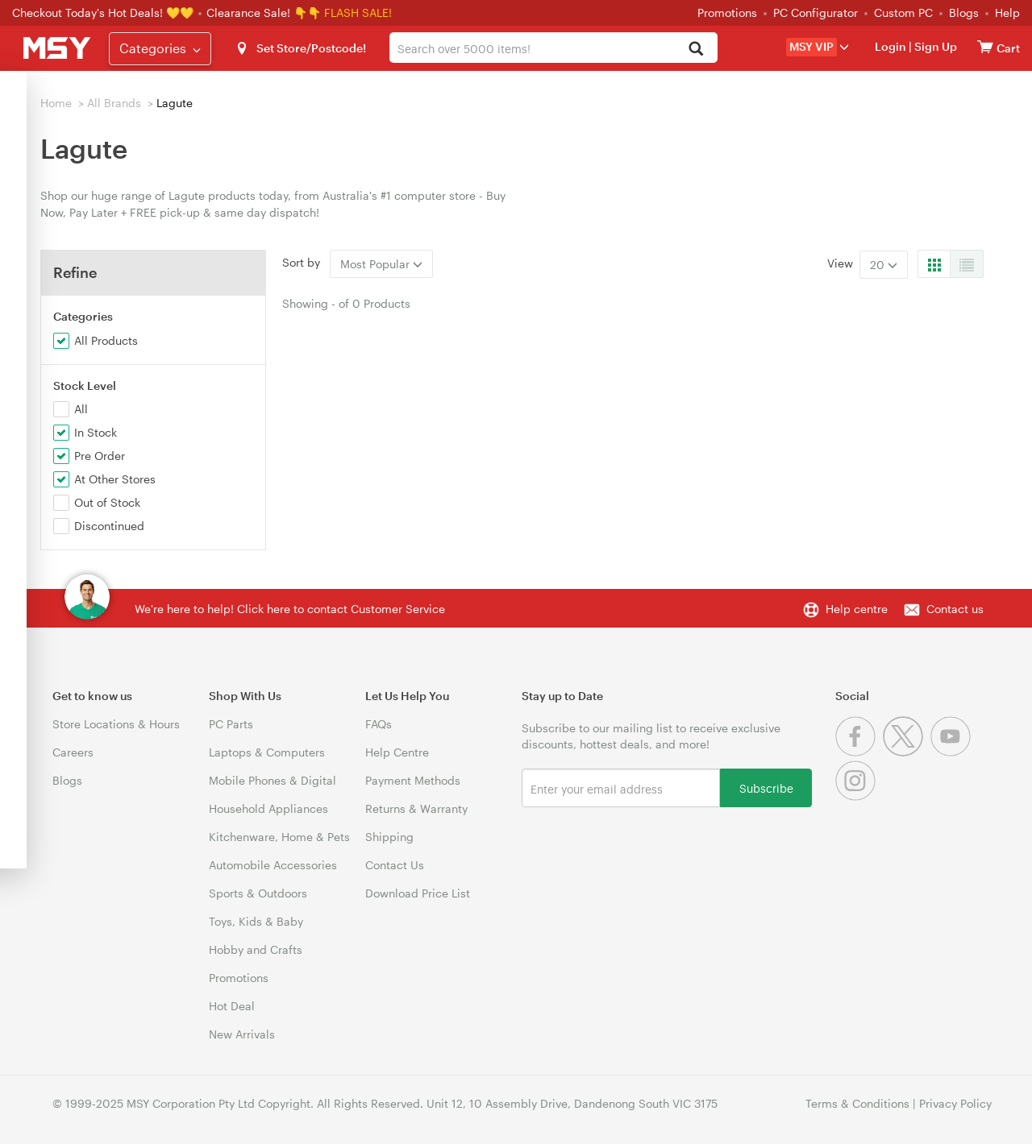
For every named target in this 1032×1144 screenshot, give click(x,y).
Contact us (955, 609)
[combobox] (553, 47)
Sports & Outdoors (258, 893)
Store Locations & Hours (116, 724)
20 (883, 264)
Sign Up (934, 46)
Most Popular (381, 264)
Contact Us (394, 865)
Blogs (964, 12)
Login (890, 46)
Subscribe (766, 787)
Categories (160, 48)
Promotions (727, 12)
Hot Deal (232, 1006)
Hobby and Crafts (255, 949)
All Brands (114, 103)
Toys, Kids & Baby (256, 921)
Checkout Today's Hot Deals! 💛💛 (104, 12)
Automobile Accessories (273, 865)
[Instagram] (857, 796)
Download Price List (417, 893)
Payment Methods (412, 780)
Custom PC (903, 12)
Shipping (389, 836)
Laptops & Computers (267, 752)
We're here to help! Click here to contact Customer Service (290, 609)
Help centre (857, 609)
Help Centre (397, 752)
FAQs (378, 724)
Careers (73, 752)
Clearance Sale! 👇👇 (263, 12)
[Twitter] (906, 752)
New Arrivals (242, 1034)
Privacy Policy (955, 1103)
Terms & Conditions (857, 1103)
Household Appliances (268, 808)
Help (1007, 12)
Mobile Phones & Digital (272, 780)
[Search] (696, 49)
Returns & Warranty (416, 808)
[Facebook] (859, 752)
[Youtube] (952, 752)
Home (56, 103)
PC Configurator (815, 12)
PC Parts (231, 724)
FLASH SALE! (358, 12)
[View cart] (985, 46)
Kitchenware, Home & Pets (279, 836)
